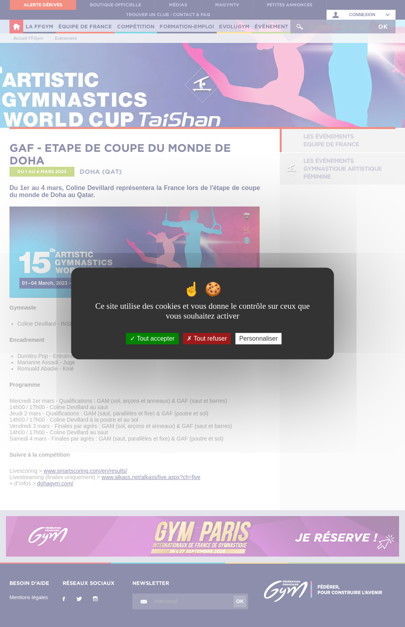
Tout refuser (207, 338)
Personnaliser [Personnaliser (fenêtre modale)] (258, 338)
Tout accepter (152, 338)
